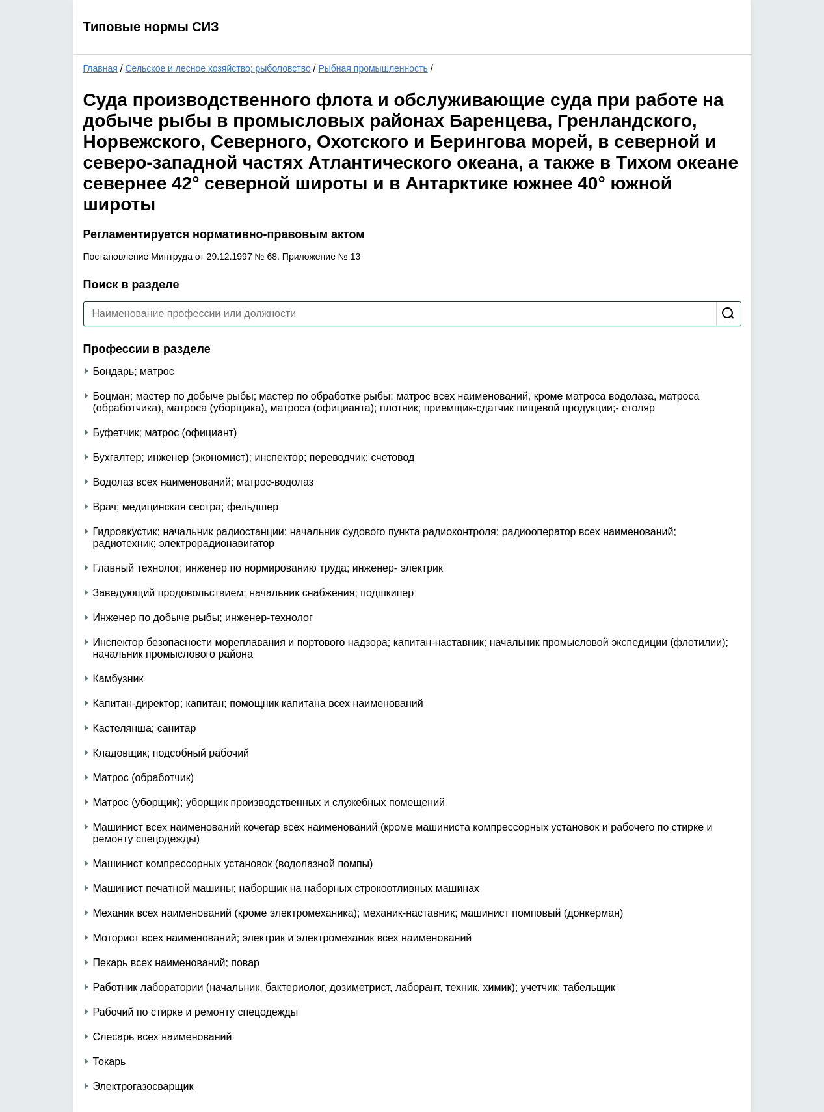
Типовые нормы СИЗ (151, 27)
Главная (100, 68)
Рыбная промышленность (372, 68)
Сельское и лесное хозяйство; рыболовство (217, 68)
